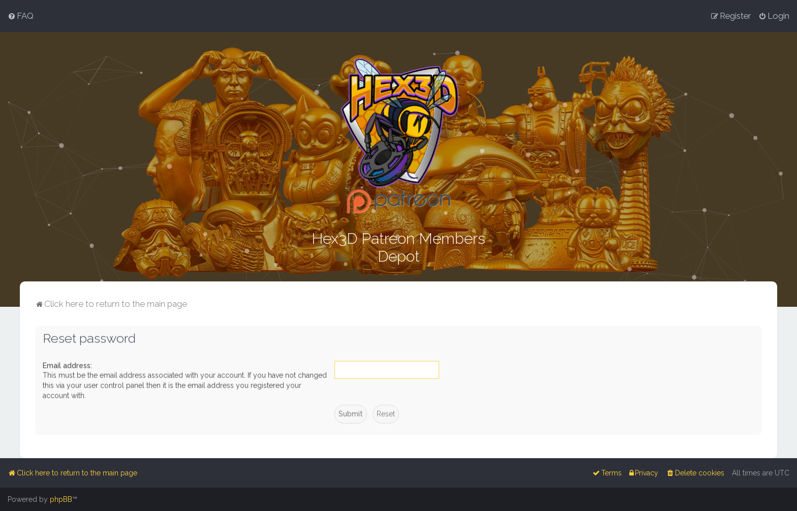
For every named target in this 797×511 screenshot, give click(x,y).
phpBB (61, 499)
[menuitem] (21, 16)
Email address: (67, 365)
